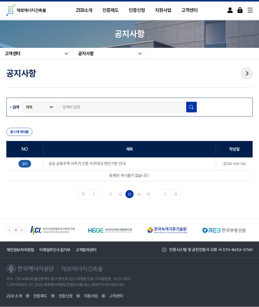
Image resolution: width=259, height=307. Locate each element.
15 (148, 194)
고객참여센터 (86, 250)
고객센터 (189, 10)
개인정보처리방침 (20, 250)
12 (120, 194)
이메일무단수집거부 (55, 250)
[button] (10, 230)
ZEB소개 (84, 10)
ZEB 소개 (14, 296)
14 (139, 194)
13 (129, 194)
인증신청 (137, 10)
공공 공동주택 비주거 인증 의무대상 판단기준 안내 (87, 163)
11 (111, 194)
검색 (15, 107)
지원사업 (163, 10)
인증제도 (110, 10)
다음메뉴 (247, 70)
